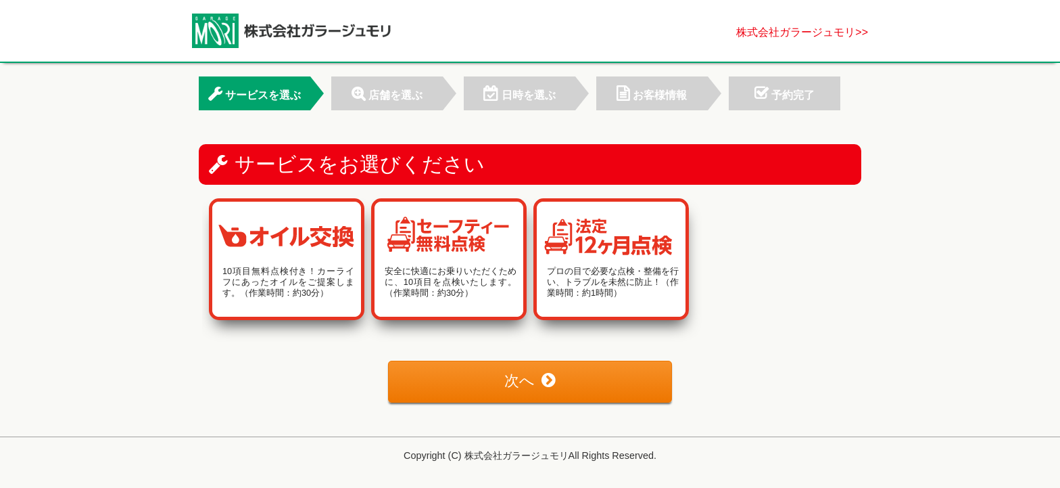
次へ (530, 380)
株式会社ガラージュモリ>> (802, 32)
